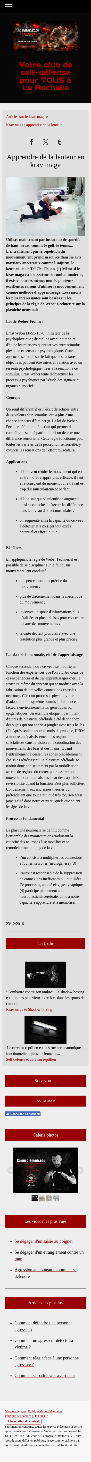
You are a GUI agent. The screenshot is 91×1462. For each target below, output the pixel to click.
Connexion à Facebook (23, 1114)
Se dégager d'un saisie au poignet (44, 1241)
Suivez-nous (45, 1080)
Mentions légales (15, 1411)
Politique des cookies (18, 1416)
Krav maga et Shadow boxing (29, 1009)
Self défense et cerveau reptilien (31, 1059)
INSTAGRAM (45, 1101)
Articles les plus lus (45, 1302)
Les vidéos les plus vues (46, 1221)
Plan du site (40, 1416)
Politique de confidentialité (45, 1411)
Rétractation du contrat (23, 1421)
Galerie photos (45, 1135)
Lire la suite (45, 944)
